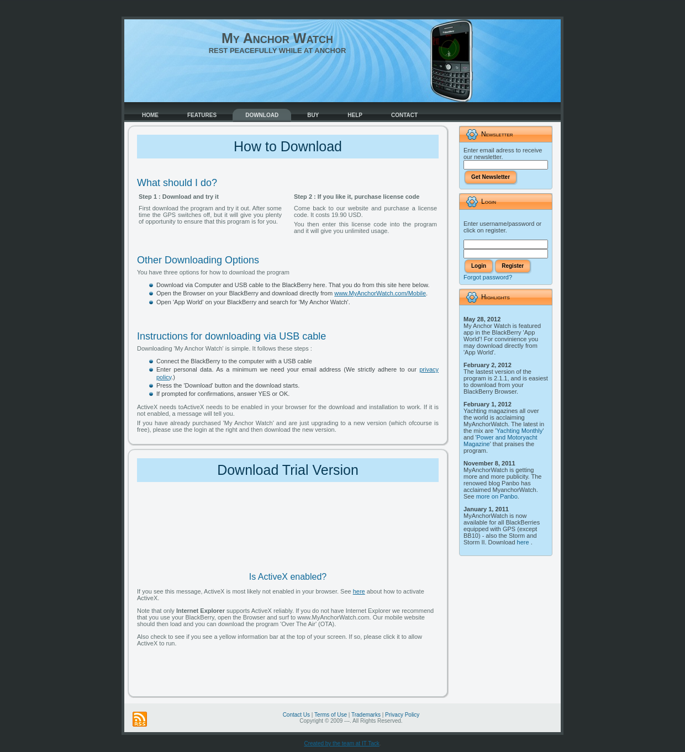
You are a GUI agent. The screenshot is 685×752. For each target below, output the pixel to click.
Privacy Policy (402, 715)
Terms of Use (330, 715)
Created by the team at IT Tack (341, 743)
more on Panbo (497, 496)
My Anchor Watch (277, 38)
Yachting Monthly (520, 430)
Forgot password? (487, 277)
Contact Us (296, 715)
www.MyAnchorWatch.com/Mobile (380, 293)
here (359, 591)
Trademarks (366, 715)
